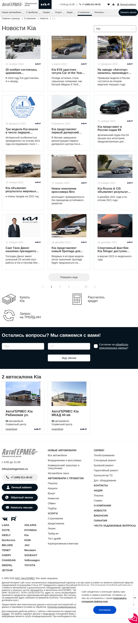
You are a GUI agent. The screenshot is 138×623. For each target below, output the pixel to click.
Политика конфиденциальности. (63, 607)
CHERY (6, 555)
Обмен (52, 503)
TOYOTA (29, 565)
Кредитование (56, 523)
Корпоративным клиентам (63, 543)
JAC (27, 545)
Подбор (52, 508)
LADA (5, 525)
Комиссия (53, 498)
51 (86, 286)
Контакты (99, 12)
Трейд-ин (53, 533)
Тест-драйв (54, 538)
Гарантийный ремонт (106, 470)
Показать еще (69, 277)
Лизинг (52, 528)
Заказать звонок (128, 12)
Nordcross (8, 540)
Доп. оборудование (105, 480)
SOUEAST (31, 555)
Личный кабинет (21, 487)
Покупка (52, 483)
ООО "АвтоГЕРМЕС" (25, 578)
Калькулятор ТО (103, 475)
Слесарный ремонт (105, 460)
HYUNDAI (30, 530)
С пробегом (32, 12)
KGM (27, 540)
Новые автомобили (12, 12)
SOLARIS (30, 525)
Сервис (46, 12)
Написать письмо (22, 507)
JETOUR (7, 570)
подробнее (11, 429)
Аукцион (53, 488)
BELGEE (7, 545)
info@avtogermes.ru (15, 468)
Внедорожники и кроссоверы (64, 460)
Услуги (58, 12)
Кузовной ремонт (104, 465)
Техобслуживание (104, 455)
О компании (84, 12)
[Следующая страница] (94, 286)
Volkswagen (32, 560)
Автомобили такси (58, 473)
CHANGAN (9, 560)
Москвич (30, 550)
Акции (70, 12)
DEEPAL (7, 565)
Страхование (55, 518)
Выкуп (51, 493)
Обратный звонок (21, 497)
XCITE (6, 530)
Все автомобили (57, 455)
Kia (26, 535)
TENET (6, 550)
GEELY (6, 535)
